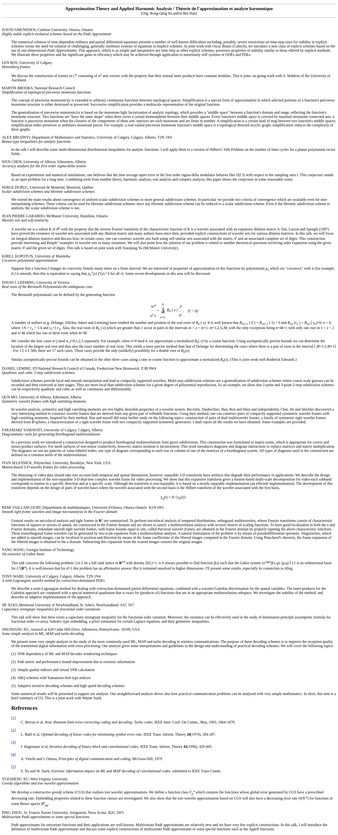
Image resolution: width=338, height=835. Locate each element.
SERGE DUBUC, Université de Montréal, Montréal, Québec (48, 189)
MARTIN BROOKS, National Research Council (46, 90)
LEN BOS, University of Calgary (27, 65)
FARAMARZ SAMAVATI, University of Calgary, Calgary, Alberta (52, 432)
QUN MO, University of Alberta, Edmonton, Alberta (44, 399)
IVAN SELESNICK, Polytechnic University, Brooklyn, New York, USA (56, 465)
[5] (13, 767)
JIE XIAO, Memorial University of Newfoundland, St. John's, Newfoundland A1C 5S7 (68, 607)
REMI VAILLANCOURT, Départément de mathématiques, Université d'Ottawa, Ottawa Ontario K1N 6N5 (83, 509)
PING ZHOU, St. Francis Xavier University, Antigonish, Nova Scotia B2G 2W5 (62, 815)
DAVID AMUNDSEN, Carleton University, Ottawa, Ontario (56, 32)
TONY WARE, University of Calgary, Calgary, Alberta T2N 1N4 (53, 578)
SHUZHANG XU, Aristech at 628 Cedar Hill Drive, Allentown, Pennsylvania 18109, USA (71, 631)
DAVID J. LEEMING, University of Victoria (47, 284)
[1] (13, 718)
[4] (13, 755)
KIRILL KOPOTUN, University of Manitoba (36, 258)
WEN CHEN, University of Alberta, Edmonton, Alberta (44, 164)
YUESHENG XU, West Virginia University (40, 781)
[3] (13, 742)
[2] (13, 730)
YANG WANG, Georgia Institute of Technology (38, 552)
